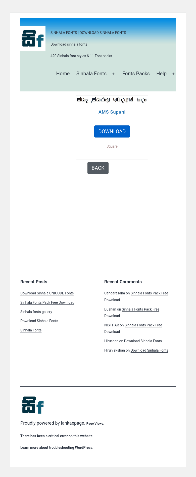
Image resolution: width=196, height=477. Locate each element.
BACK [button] (98, 168)
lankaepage (72, 423)
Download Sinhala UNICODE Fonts (47, 293)
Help (161, 74)
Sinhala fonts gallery (36, 312)
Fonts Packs (136, 74)
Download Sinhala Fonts (39, 321)
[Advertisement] (50, 120)
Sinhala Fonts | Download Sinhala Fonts (88, 33)
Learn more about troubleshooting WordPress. (56, 448)
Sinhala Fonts (91, 74)
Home (63, 74)
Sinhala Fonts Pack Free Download (47, 302)
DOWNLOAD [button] (112, 131)
